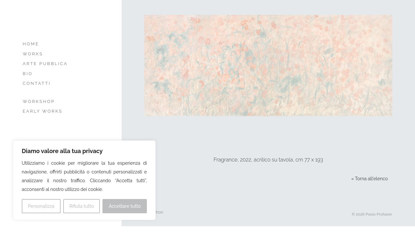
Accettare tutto (125, 206)
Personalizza (41, 206)
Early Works (43, 111)
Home (31, 43)
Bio (28, 73)
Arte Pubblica (45, 63)
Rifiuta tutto (81, 206)
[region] (84, 180)
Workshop (39, 101)
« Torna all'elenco (369, 178)
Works (33, 53)
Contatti (37, 83)
